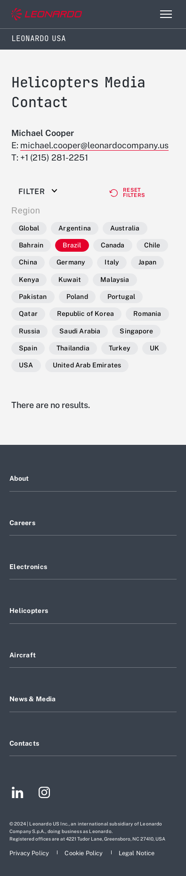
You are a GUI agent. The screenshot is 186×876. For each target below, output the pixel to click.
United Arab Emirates (87, 365)
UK (154, 348)
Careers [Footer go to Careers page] (22, 523)
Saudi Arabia (79, 331)
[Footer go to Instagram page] (44, 794)
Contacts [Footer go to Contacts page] (24, 743)
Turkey (119, 348)
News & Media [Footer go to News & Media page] (32, 699)
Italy (112, 262)
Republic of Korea (85, 313)
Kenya (29, 279)
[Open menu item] (166, 14)
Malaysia (114, 279)
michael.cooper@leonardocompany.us (94, 145)
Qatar (28, 313)
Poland (77, 296)
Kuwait (69, 279)
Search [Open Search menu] (145, 14)
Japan (147, 262)
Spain (28, 348)
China (28, 262)
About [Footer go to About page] (19, 478)
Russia (29, 331)
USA (26, 365)
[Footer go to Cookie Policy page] (84, 853)
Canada (113, 245)
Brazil (72, 245)
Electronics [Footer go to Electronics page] (28, 566)
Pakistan (33, 296)
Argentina (74, 228)
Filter (31, 192)
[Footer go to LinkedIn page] (17, 794)
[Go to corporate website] (46, 14)
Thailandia (73, 348)
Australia (125, 228)
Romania (147, 313)
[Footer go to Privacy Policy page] (29, 853)
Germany (71, 262)
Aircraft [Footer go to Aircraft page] (22, 655)
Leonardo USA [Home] (38, 38)
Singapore (136, 331)
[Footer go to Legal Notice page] (137, 853)
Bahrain (31, 245)
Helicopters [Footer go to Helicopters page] (28, 610)
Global (29, 228)
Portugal (121, 296)
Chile (152, 245)
